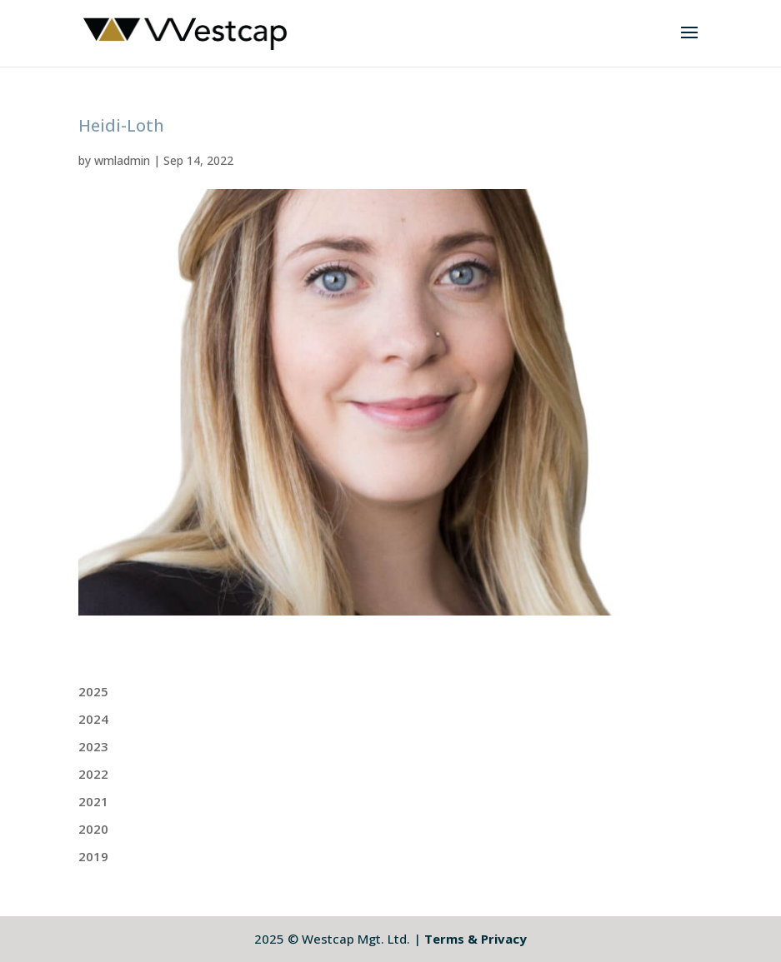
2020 (93, 828)
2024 (93, 718)
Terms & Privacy (475, 938)
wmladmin (122, 160)
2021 (93, 801)
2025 (93, 691)
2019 (93, 856)
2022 (93, 773)
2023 (93, 746)
